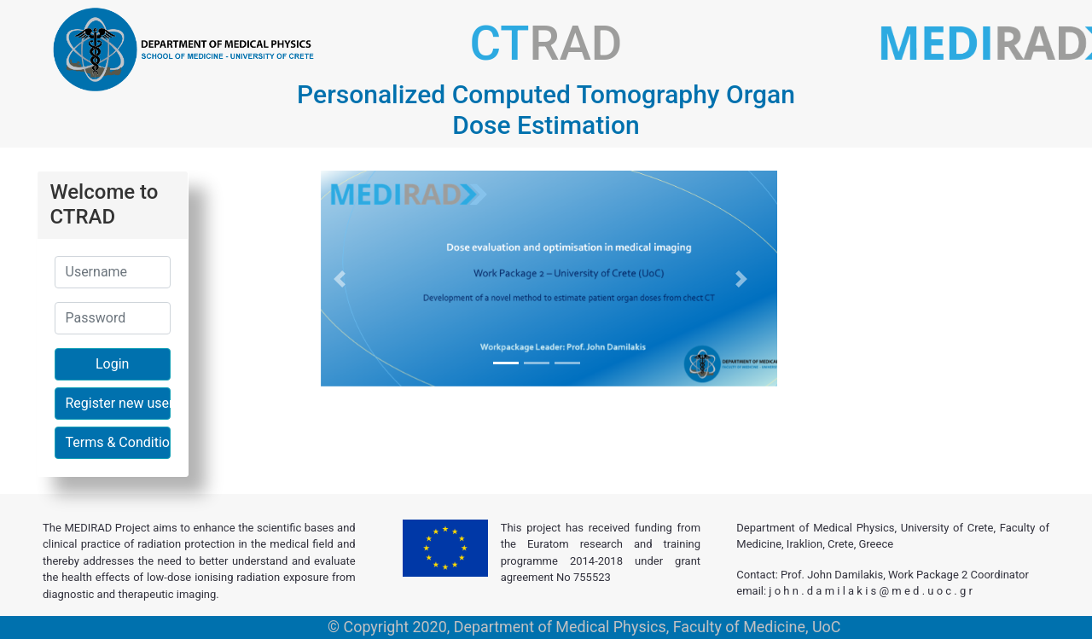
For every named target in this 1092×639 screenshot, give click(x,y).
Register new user (118, 403)
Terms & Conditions (118, 442)
